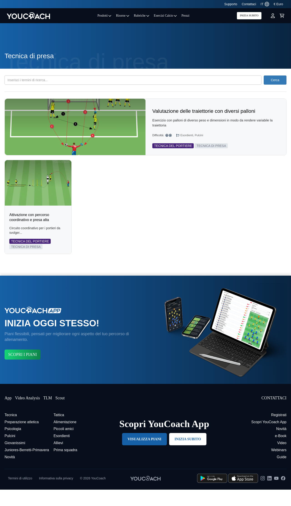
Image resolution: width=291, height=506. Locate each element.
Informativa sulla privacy (56, 494)
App (8, 414)
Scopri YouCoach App (268, 438)
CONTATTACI (273, 414)
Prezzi (185, 15)
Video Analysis (27, 414)
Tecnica (11, 431)
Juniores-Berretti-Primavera (27, 466)
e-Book (280, 452)
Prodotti (105, 15)
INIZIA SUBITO (249, 15)
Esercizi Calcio (165, 15)
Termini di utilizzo (20, 494)
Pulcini (10, 452)
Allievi (58, 459)
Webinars (278, 466)
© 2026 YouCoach (93, 494)
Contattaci (249, 4)
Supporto (230, 4)
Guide (281, 473)
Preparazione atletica (22, 438)
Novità (10, 473)
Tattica (59, 431)
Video (281, 459)
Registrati (278, 431)
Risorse (122, 15)
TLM (47, 414)
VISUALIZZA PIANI (144, 455)
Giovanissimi (15, 459)
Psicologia (13, 445)
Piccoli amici (64, 445)
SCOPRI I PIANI (22, 371)
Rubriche (141, 15)
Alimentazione (65, 438)
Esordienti (62, 452)
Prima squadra (65, 466)
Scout (60, 414)
